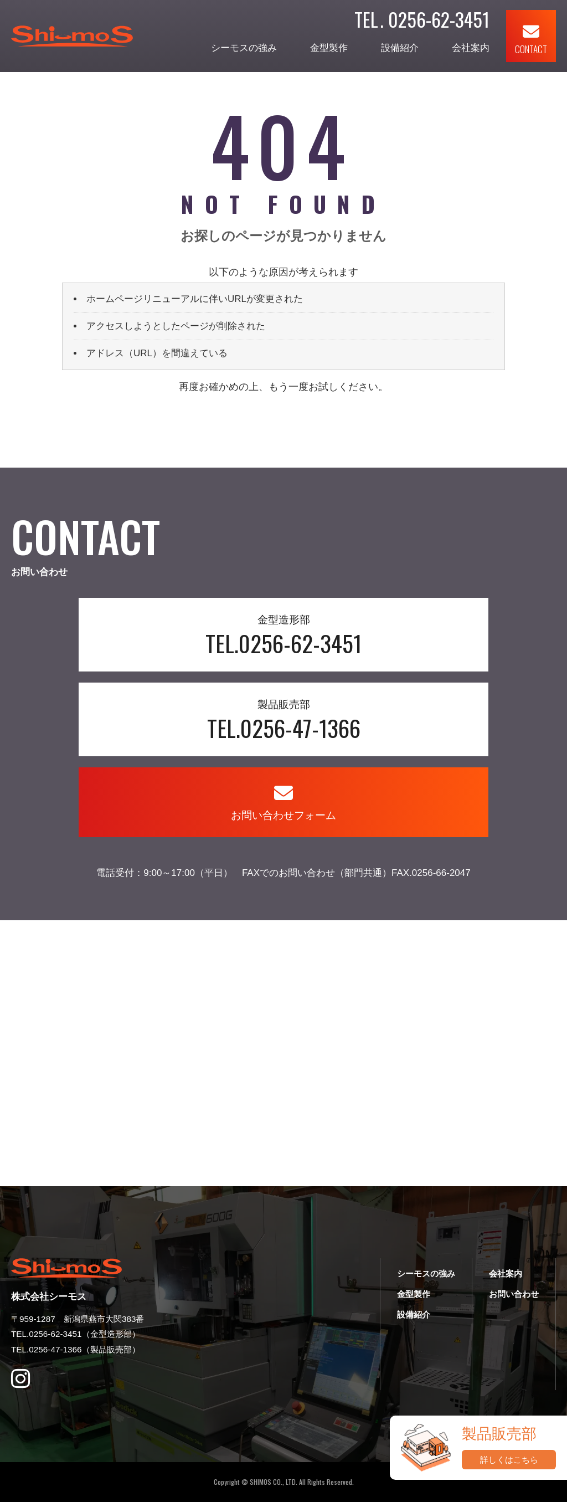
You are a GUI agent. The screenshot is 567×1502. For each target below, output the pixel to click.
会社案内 (470, 48)
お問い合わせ (514, 1294)
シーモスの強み (244, 48)
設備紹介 (400, 48)
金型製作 (329, 48)
